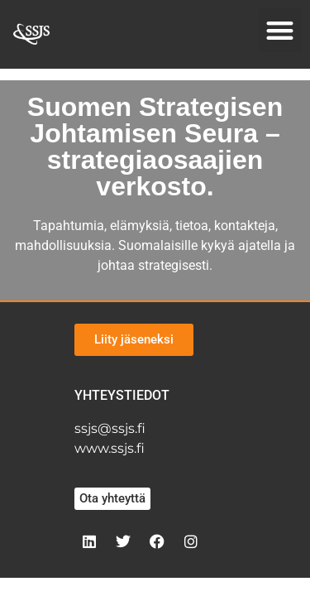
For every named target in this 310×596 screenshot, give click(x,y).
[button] (281, 30)
